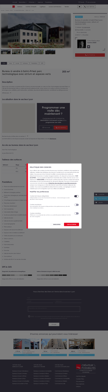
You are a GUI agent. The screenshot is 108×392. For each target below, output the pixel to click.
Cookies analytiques (51, 206)
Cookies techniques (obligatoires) (51, 197)
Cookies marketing (51, 214)
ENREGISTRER (56, 224)
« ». (62, 183)
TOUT (71, 224)
